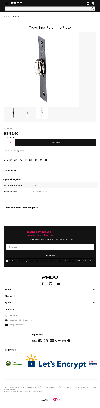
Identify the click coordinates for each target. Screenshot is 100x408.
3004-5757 (13, 315)
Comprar (56, 142)
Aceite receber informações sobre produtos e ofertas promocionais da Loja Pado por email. (51, 261)
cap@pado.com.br (17, 325)
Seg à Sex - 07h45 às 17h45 (21, 320)
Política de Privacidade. (85, 261)
